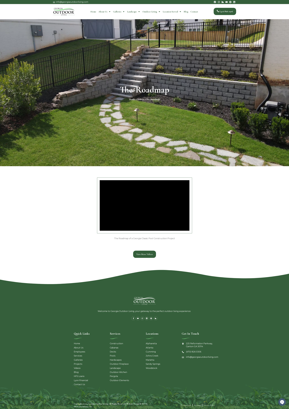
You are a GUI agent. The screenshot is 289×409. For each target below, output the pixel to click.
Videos (140, 99)
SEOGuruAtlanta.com (83, 407)
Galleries (119, 11)
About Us (104, 11)
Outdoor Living (151, 11)
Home (93, 11)
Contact (194, 11)
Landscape (133, 11)
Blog (186, 11)
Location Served (172, 11)
